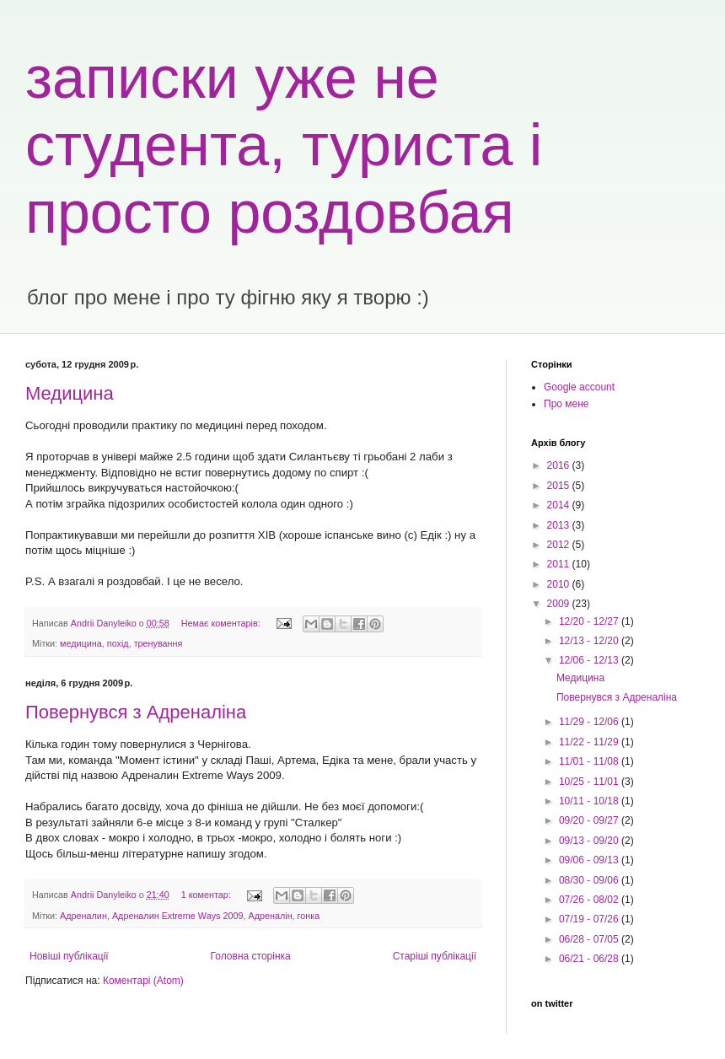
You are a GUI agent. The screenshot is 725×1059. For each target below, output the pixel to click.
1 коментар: (207, 895)
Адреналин (83, 916)
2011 (559, 564)
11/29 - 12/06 (590, 722)
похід (118, 643)
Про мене (566, 404)
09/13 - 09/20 (590, 841)
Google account (579, 387)
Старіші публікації (434, 956)
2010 (559, 584)
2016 (559, 465)
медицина (81, 643)
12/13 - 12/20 (590, 641)
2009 (559, 604)
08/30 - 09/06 (590, 880)
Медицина (69, 393)
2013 (559, 525)
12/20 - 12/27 (590, 621)
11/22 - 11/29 (590, 742)
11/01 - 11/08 (590, 761)
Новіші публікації (69, 956)
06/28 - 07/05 (590, 939)
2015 (559, 486)
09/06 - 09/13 (590, 860)
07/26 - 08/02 (590, 900)
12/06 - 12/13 (590, 660)
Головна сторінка (251, 956)
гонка (309, 916)
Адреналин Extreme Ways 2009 (178, 916)
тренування (158, 643)
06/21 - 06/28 (590, 959)
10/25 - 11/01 (590, 782)
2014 (559, 505)
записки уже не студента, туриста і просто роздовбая (283, 145)
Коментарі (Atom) (143, 980)
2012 (559, 545)
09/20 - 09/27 (590, 820)
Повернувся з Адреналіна (135, 712)
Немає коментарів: (222, 623)
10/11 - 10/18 (590, 801)
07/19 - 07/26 (590, 919)
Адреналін (270, 916)
